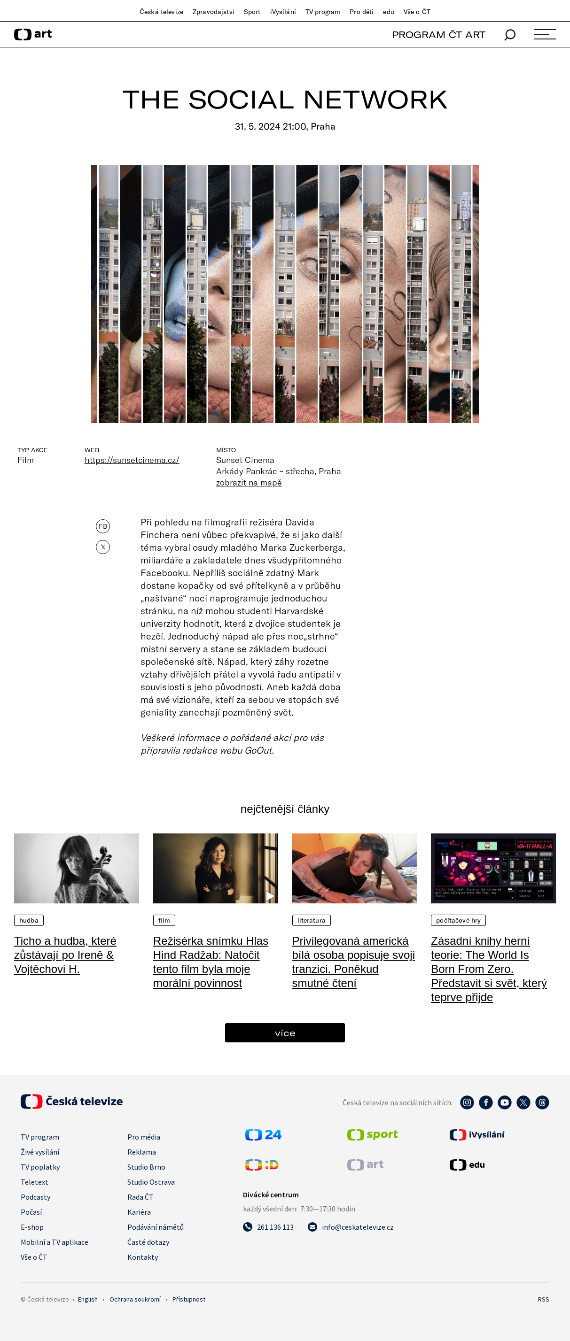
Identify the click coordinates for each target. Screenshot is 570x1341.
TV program (322, 12)
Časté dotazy (148, 1242)
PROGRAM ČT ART (438, 34)
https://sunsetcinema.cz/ (132, 460)
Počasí (31, 1212)
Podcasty (35, 1197)
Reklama (141, 1151)
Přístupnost (188, 1299)
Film (164, 920)
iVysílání (283, 12)
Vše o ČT (417, 12)
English (88, 1299)
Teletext (34, 1182)
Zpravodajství (213, 12)
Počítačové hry (458, 920)
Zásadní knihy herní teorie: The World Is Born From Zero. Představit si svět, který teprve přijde (489, 968)
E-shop (32, 1227)
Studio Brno (146, 1166)
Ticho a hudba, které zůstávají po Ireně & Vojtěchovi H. (65, 954)
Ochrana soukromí (135, 1299)
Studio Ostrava (151, 1182)
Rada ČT (140, 1197)
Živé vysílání (40, 1151)
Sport (252, 12)
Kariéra (139, 1212)
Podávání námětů (155, 1227)
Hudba (29, 920)
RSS (543, 1299)
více (285, 1033)
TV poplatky (40, 1166)
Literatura (311, 920)
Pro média (143, 1136)
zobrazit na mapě (249, 482)
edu (388, 12)
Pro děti (362, 12)
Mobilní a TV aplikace (54, 1242)
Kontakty (142, 1257)
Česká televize (161, 12)
